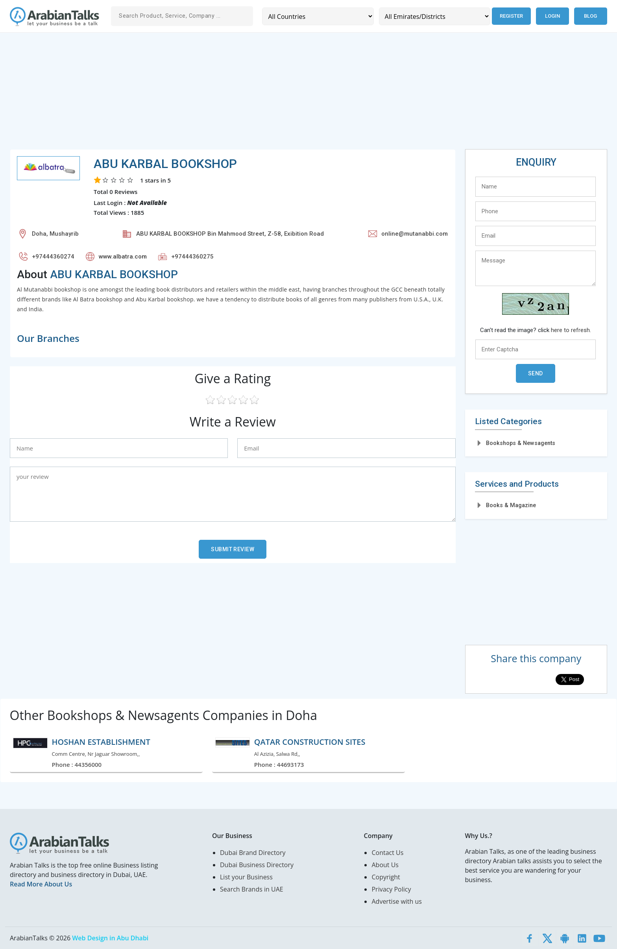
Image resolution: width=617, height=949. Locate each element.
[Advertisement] (246, 94)
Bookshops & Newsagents (520, 443)
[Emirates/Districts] (434, 16)
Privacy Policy (391, 889)
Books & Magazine (511, 505)
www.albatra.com (123, 256)
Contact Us (387, 852)
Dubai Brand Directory (253, 852)
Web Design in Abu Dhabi (110, 938)
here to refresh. (571, 330)
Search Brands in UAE (251, 889)
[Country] (317, 16)
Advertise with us (396, 901)
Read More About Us (41, 884)
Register (511, 16)
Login (552, 16)
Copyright (385, 877)
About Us (385, 864)
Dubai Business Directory (257, 864)
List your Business (246, 877)
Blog (590, 16)
